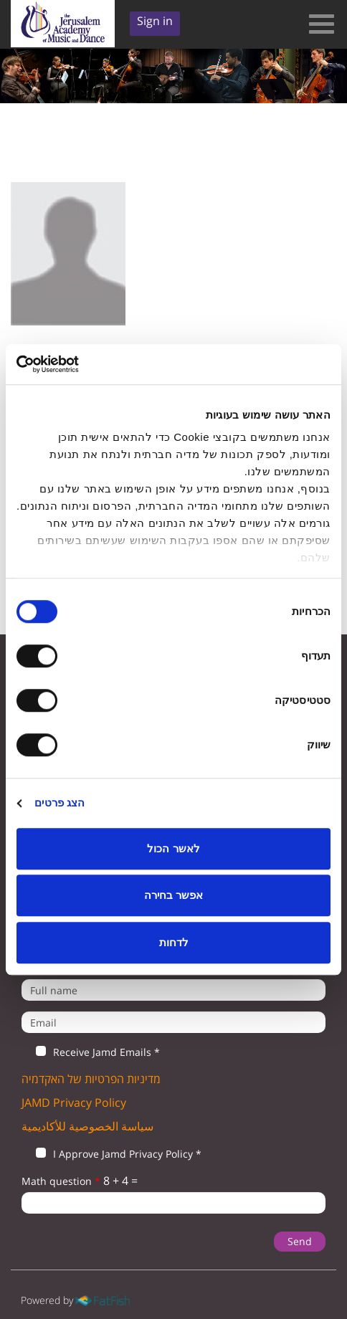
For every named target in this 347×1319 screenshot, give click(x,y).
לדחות (174, 942)
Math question (61, 1181)
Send (299, 1241)
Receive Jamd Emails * (91, 1052)
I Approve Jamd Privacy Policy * (111, 1154)
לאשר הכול (173, 848)
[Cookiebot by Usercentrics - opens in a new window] (79, 364)
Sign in (155, 21)
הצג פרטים (59, 802)
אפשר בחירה (173, 895)
